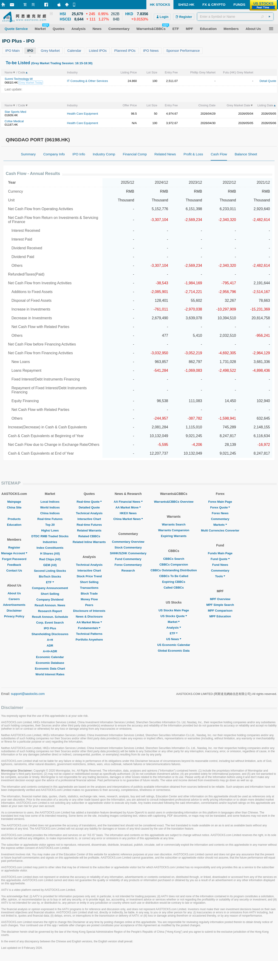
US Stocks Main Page (174, 610)
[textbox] (235, 16)
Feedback (14, 564)
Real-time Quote (89, 501)
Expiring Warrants (173, 536)
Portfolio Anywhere (89, 639)
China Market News (128, 519)
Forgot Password (14, 559)
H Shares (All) (50, 553)
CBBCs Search (173, 558)
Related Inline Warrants (89, 542)
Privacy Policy (14, 616)
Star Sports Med (15, 111)
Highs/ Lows (50, 530)
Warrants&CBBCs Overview (173, 501)
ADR (50, 645)
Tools (220, 576)
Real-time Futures (50, 519)
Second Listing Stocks (50, 570)
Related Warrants (89, 530)
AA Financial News (128, 501)
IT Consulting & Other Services (87, 81)
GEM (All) (50, 565)
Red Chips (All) (50, 559)
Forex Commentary (128, 564)
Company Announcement (50, 588)
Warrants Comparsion (173, 530)
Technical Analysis (89, 513)
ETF (50, 582)
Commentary (220, 519)
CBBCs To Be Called (173, 576)
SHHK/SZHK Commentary (128, 553)
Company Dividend (50, 599)
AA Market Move (89, 622)
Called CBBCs (174, 587)
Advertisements (14, 605)
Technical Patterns (89, 634)
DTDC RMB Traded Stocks (50, 536)
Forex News (220, 513)
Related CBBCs (89, 536)
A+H (50, 640)
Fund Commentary (128, 559)
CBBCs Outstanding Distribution (173, 570)
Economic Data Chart (50, 668)
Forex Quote (220, 507)
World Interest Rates (49, 674)
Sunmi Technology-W (19, 79)
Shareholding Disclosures (49, 634)
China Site (14, 507)
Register (14, 547)
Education (14, 524)
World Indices (50, 507)
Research (128, 570)
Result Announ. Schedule (50, 616)
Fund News (220, 564)
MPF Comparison (220, 610)
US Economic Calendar (173, 645)
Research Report (50, 611)
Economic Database (50, 663)
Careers (14, 599)
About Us (14, 593)
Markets (220, 524)
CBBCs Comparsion (173, 564)
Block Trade (89, 593)
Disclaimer (14, 610)
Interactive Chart (89, 519)
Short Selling (50, 593)
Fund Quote (220, 559)
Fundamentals (89, 628)
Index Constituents (50, 547)
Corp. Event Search (50, 622)
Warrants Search (174, 524)
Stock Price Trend (89, 576)
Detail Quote (268, 81)
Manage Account (14, 553)
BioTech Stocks (50, 576)
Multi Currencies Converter (220, 530)
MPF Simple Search (220, 605)
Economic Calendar (50, 657)
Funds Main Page (220, 553)
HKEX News (128, 513)
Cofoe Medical (14, 121)
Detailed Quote (89, 507)
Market (174, 622)
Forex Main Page (220, 501)
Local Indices (49, 501)
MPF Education (220, 616)
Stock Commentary (128, 547)
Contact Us (14, 570)
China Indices (50, 513)
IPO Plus (50, 628)
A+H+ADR (50, 651)
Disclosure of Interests (89, 611)
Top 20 (50, 524)
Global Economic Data (174, 650)
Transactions (89, 587)
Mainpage (14, 501)
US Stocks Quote (173, 616)
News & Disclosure (89, 616)
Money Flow (89, 599)
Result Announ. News (50, 605)
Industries (50, 542)
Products (14, 519)
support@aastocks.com (28, 694)
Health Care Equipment (82, 113)
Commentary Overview (128, 541)
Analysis (173, 627)
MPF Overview (220, 599)
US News (173, 639)
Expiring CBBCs (173, 582)
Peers (89, 605)
